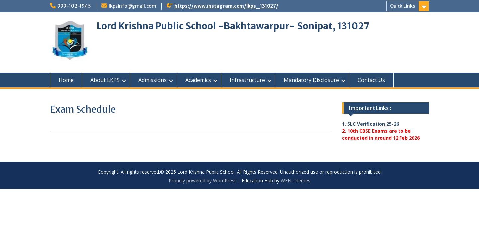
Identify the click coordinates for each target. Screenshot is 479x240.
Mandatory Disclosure (311, 80)
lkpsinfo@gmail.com (132, 6)
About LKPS (105, 80)
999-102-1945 (74, 6)
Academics (198, 80)
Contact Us (371, 80)
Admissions (152, 80)
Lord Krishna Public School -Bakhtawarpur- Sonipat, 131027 (233, 26)
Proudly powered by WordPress (203, 180)
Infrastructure (247, 80)
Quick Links (402, 6)
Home (66, 80)
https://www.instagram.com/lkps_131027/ (226, 6)
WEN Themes (295, 180)
